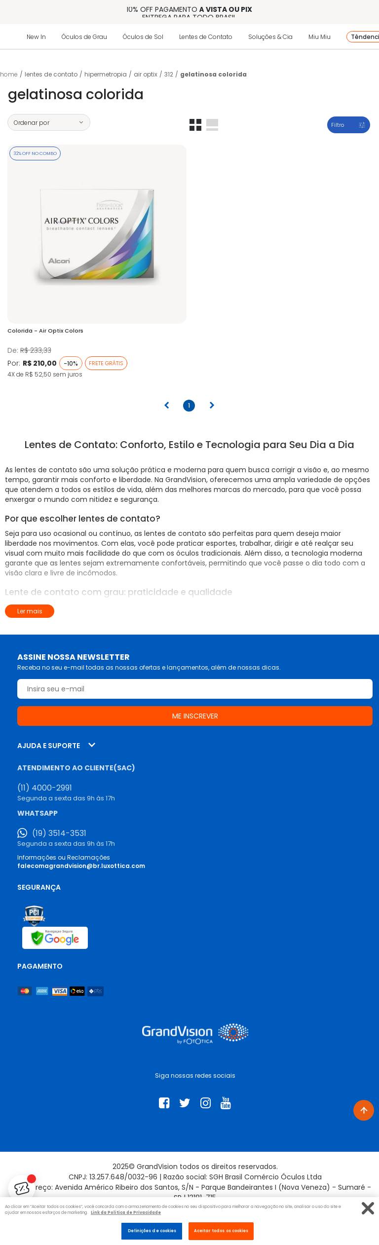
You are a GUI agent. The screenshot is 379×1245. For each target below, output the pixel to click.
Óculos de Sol (143, 37)
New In (36, 37)
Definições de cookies (152, 1231)
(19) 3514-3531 (59, 833)
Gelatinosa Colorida (213, 74)
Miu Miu (319, 37)
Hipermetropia (105, 74)
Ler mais (29, 611)
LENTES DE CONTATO (51, 74)
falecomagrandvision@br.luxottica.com (81, 866)
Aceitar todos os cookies (221, 1231)
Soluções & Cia (270, 37)
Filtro (337, 125)
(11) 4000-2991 (44, 788)
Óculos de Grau (84, 37)
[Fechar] (368, 1208)
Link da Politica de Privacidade (126, 1212)
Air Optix (145, 74)
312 (168, 74)
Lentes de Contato (205, 37)
